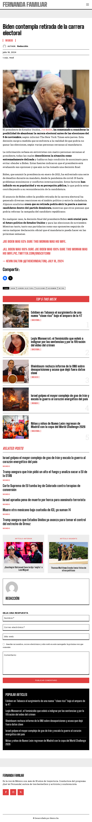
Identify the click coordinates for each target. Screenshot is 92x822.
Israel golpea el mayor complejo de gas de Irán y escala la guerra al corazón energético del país (60, 397)
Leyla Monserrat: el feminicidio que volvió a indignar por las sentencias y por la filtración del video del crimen (58, 342)
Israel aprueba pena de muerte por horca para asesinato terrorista (44, 500)
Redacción (22, 46)
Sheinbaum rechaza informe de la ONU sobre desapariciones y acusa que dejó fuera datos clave (58, 369)
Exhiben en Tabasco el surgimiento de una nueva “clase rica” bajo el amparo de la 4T (56, 314)
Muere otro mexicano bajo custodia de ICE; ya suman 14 (37, 510)
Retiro (62, 288)
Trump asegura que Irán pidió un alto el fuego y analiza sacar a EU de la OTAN (45, 474)
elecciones (40, 288)
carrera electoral (25, 288)
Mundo (35, 403)
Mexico (35, 377)
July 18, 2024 (56, 261)
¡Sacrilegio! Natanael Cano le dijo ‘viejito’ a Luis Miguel (24, 568)
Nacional (36, 320)
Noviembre (52, 288)
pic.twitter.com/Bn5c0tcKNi (31, 253)
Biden (13, 288)
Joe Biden (46, 129)
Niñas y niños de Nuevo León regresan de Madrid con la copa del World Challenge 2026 (58, 425)
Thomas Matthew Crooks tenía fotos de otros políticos (68, 569)
